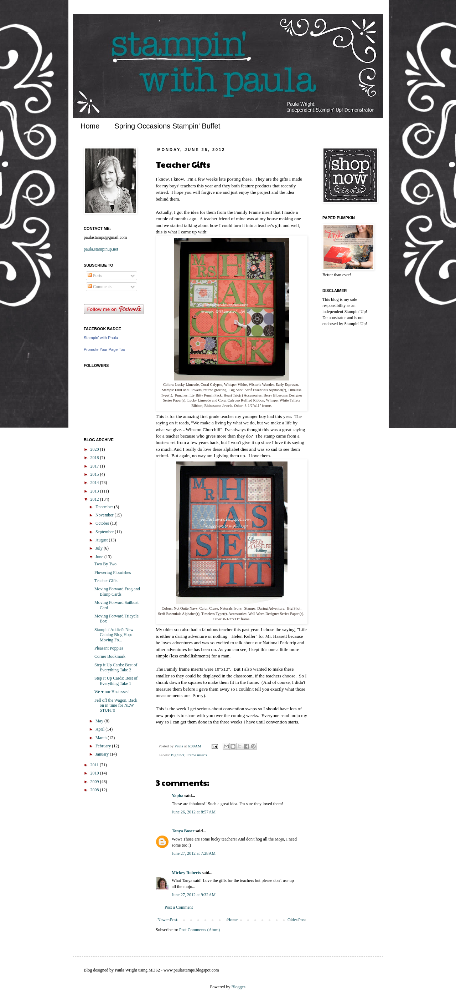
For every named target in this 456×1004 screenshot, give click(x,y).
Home (90, 126)
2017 (95, 466)
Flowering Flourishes (112, 572)
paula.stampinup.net (101, 249)
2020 (95, 449)
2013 (95, 491)
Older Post (296, 919)
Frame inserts (196, 755)
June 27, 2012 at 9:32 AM (194, 894)
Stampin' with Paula (101, 337)
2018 (95, 457)
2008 (95, 789)
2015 (95, 474)
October (102, 523)
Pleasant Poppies (108, 648)
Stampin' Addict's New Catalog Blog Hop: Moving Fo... (114, 634)
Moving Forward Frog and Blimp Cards (117, 591)
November (105, 515)
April (100, 729)
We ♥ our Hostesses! (112, 691)
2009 (95, 781)
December (104, 506)
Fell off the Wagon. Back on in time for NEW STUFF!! (115, 705)
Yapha (177, 795)
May (99, 720)
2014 (95, 482)
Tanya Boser (183, 830)
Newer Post (167, 919)
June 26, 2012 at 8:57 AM (194, 811)
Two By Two (105, 563)
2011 (95, 764)
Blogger (238, 986)
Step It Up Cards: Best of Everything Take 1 (116, 681)
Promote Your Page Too (104, 349)
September (105, 531)
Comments (100, 286)
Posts (95, 275)
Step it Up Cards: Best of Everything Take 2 (115, 667)
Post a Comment (179, 907)
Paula (179, 746)
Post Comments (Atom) (199, 929)
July (99, 548)
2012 (95, 499)
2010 (95, 773)
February (103, 745)
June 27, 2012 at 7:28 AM (194, 853)
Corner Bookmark (109, 656)
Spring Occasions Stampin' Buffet (167, 126)
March (101, 737)
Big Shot (177, 755)
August (102, 540)
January (102, 754)
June (99, 556)
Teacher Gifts (106, 580)
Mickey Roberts (186, 872)
